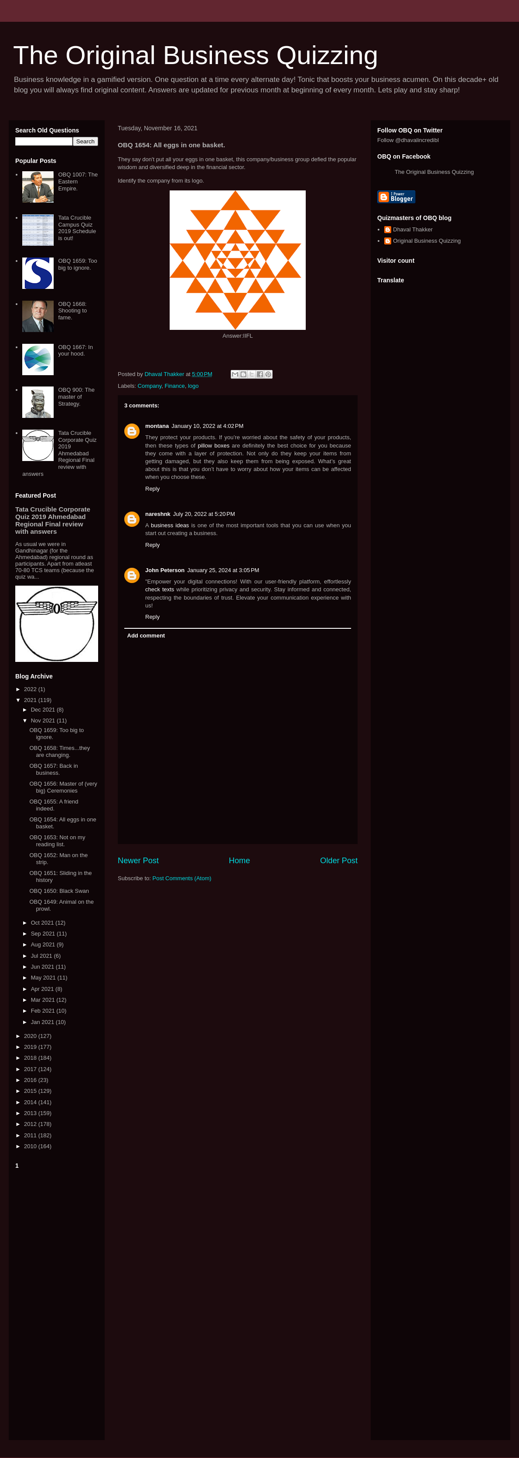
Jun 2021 (43, 966)
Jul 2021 (42, 956)
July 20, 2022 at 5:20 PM (204, 514)
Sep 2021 (44, 933)
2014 (31, 1102)
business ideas (170, 525)
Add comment (146, 635)
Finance (174, 386)
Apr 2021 (43, 989)
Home (239, 860)
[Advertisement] (56, 1303)
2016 (31, 1080)
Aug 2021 (44, 944)
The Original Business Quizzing (195, 55)
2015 (31, 1091)
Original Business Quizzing (427, 240)
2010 (31, 1146)
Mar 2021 (44, 1000)
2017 (31, 1069)
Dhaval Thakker (413, 229)
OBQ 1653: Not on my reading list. (57, 841)
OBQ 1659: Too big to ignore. (77, 264)
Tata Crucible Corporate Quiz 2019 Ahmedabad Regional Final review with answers (59, 453)
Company (150, 386)
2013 (31, 1113)
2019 (31, 1047)
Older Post (339, 860)
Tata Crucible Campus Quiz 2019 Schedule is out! (77, 227)
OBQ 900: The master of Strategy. (76, 397)
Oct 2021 (43, 922)
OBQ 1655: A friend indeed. (53, 805)
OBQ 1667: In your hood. (75, 350)
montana (157, 426)
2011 (31, 1135)
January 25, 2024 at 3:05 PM (223, 570)
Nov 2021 (44, 720)
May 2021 (44, 977)
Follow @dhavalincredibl (408, 140)
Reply (152, 488)
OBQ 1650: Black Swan (59, 891)
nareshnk (158, 514)
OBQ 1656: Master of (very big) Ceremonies (63, 787)
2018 (31, 1058)
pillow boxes (214, 445)
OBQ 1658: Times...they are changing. (59, 751)
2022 (31, 689)
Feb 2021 (44, 1010)
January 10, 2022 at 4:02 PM (207, 426)
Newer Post (138, 860)
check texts (159, 589)
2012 (31, 1124)
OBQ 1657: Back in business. (53, 769)
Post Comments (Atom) (182, 878)
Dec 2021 (44, 709)
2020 (31, 1036)
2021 (31, 700)
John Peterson (164, 570)
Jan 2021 (43, 1022)
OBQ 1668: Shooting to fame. (72, 311)
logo (193, 386)
